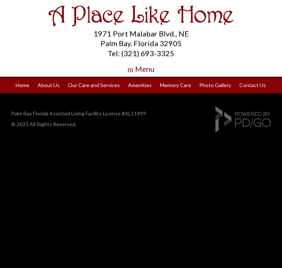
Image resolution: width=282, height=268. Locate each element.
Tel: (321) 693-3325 (141, 53)
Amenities (140, 85)
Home (22, 85)
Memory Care (175, 85)
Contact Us (252, 85)
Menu (144, 68)
